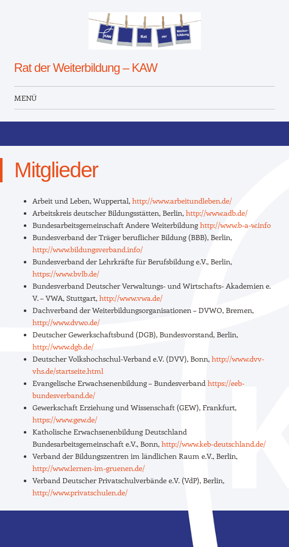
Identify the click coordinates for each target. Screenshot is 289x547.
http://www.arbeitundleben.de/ (182, 201)
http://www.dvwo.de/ (66, 322)
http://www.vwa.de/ (130, 298)
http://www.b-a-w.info (235, 225)
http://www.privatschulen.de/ (80, 492)
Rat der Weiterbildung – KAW (85, 67)
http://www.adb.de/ (216, 213)
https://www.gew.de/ (64, 419)
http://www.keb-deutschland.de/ (213, 444)
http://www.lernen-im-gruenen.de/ (88, 468)
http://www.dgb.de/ (63, 346)
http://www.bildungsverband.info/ (87, 249)
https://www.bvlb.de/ (65, 273)
